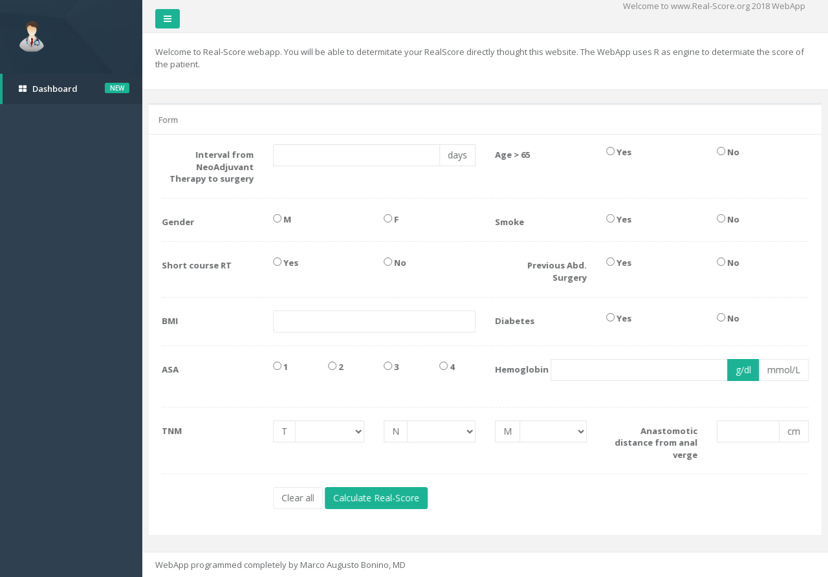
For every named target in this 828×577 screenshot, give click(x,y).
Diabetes (516, 321)
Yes (619, 152)
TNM (173, 431)
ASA (171, 369)
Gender (179, 222)
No (729, 152)
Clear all (298, 498)
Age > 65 (513, 154)
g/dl (744, 370)
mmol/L (784, 370)
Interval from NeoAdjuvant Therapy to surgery (212, 166)
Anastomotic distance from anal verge (657, 443)
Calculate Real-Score (377, 498)
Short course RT (198, 265)
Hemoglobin (514, 369)
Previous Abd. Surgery (557, 271)
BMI (171, 321)
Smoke (510, 222)
